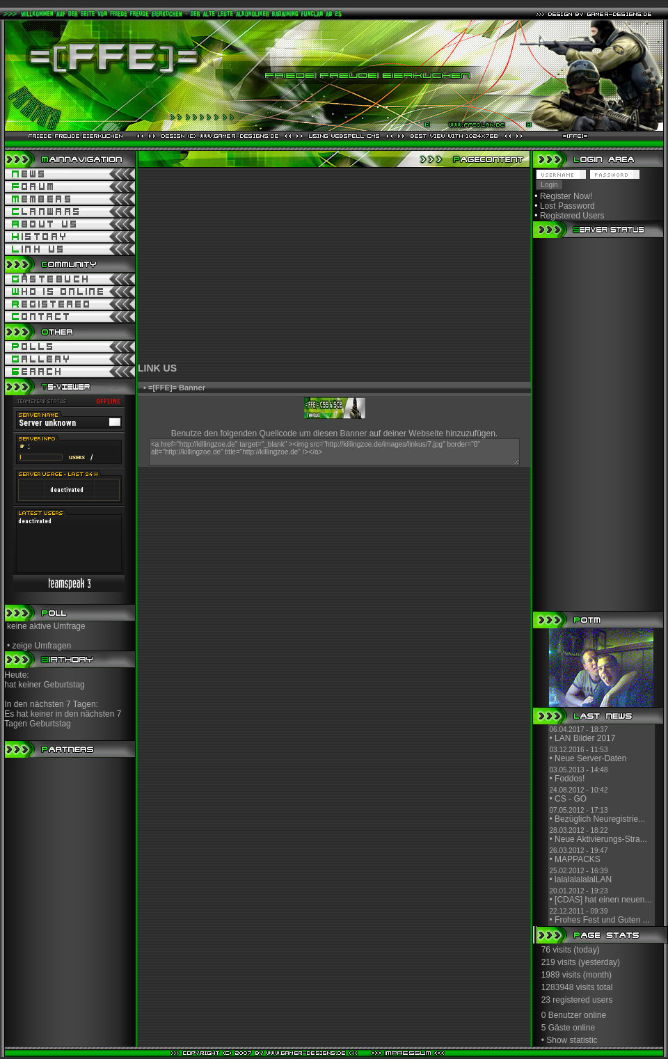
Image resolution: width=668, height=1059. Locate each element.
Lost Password (567, 206)
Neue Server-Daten (590, 758)
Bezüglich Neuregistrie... (600, 819)
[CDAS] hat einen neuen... (603, 900)
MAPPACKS (578, 859)
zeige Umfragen (42, 646)
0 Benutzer (561, 1015)
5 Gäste (556, 1028)
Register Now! (566, 196)
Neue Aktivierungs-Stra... (601, 839)
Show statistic (571, 1040)
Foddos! (569, 778)
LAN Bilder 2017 (585, 738)
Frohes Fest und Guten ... (602, 920)
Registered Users (572, 216)
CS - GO (571, 799)
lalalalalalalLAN (583, 879)
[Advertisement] (334, 265)
